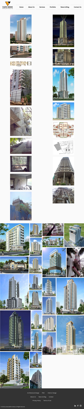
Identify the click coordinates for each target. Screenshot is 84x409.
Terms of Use (47, 400)
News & (40, 397)
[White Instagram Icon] (81, 406)
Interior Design (52, 393)
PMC (44, 393)
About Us (33, 397)
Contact (51, 397)
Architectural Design (33, 393)
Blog (44, 397)
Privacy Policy (37, 400)
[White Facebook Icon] (78, 406)
